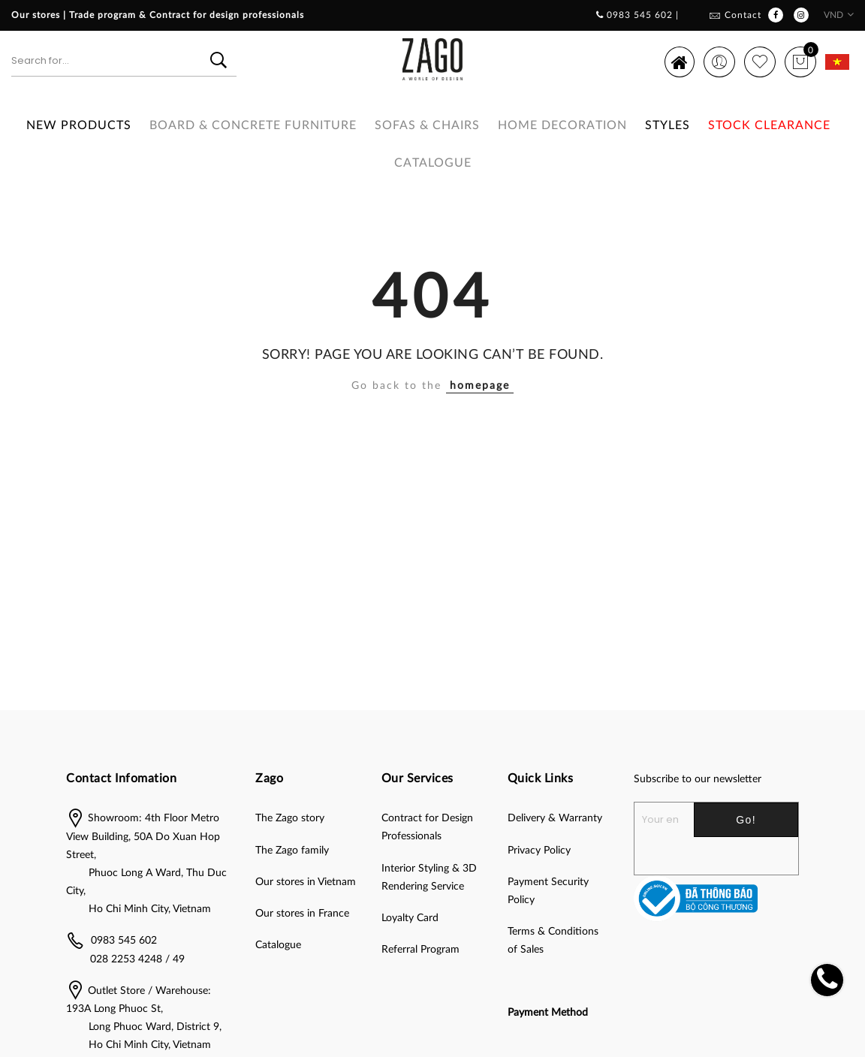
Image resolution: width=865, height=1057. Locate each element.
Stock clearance (769, 125)
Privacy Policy (539, 850)
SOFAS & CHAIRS (427, 125)
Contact (743, 15)
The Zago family (292, 850)
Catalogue (433, 163)
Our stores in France (302, 913)
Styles (667, 125)
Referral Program (420, 949)
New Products (78, 125)
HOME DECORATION (562, 125)
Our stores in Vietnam (305, 882)
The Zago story (289, 818)
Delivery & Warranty (555, 818)
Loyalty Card (410, 918)
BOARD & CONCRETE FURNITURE (253, 125)
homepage (480, 386)
